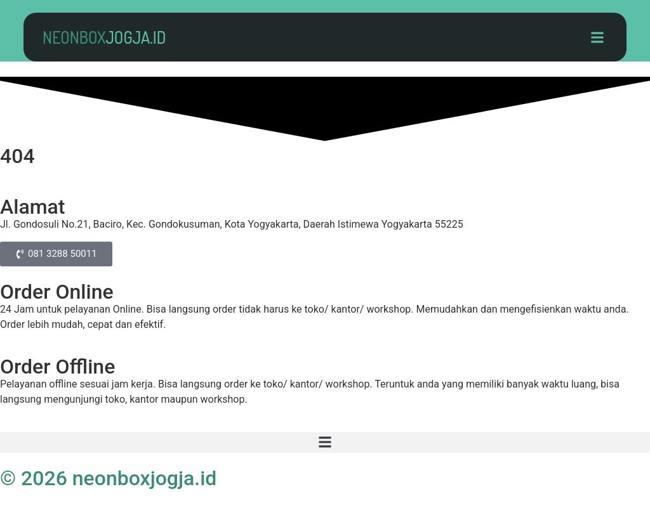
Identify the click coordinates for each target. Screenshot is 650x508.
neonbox (104, 37)
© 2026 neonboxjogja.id (108, 478)
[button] (597, 37)
